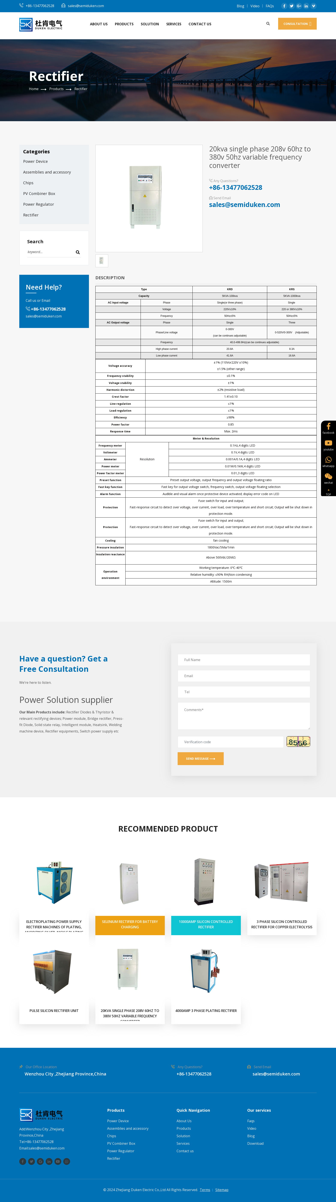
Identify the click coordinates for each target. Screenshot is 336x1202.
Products (124, 24)
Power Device (35, 161)
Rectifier (80, 88)
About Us (99, 24)
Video (255, 6)
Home (34, 88)
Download (255, 1143)
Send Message (200, 759)
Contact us (200, 24)
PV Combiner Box (39, 193)
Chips (28, 182)
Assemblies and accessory (47, 172)
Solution (150, 24)
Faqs (251, 1121)
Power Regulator (38, 204)
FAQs (270, 6)
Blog (240, 6)
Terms (205, 1189)
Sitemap (221, 1189)
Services (173, 24)
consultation (298, 23)
